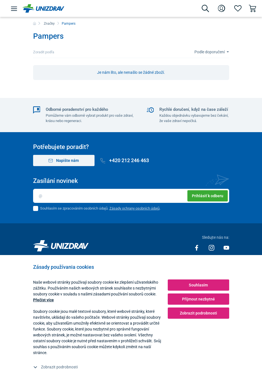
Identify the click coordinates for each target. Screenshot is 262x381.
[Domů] (34, 24)
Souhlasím (198, 285)
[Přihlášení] (221, 8)
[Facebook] (197, 247)
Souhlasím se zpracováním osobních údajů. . (100, 208)
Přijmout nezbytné (198, 299)
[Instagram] (212, 247)
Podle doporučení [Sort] (210, 52)
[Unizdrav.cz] (43, 8)
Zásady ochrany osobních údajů (134, 208)
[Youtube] (226, 247)
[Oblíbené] (238, 8)
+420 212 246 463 (124, 160)
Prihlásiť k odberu (207, 196)
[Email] (131, 196)
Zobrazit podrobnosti (55, 367)
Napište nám (64, 160)
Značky (49, 24)
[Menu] (14, 8)
